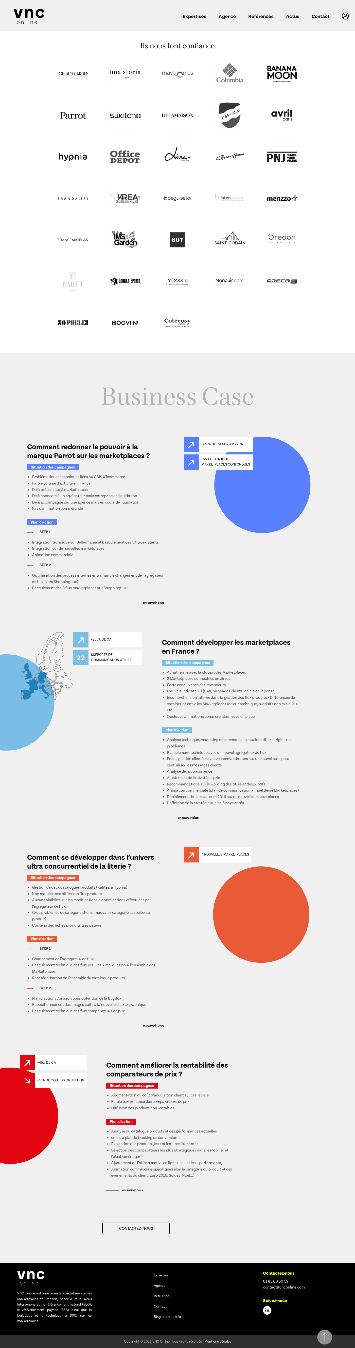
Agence (227, 16)
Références (261, 16)
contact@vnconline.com (284, 1287)
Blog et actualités (167, 1317)
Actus (292, 16)
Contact (321, 16)
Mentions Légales (217, 1342)
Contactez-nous (136, 1228)
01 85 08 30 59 (275, 1281)
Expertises (194, 16)
